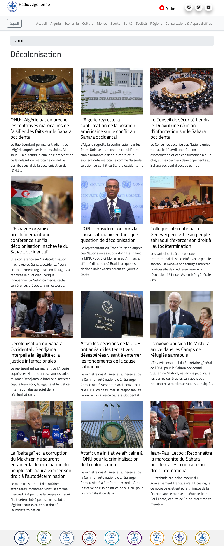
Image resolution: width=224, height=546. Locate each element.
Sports (115, 23)
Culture (87, 23)
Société (141, 23)
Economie (71, 23)
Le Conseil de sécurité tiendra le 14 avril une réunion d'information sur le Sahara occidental (180, 128)
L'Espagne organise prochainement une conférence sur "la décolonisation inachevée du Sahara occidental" (39, 240)
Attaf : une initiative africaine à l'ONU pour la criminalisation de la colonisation (111, 458)
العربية (14, 23)
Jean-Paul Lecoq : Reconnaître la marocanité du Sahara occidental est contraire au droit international (181, 461)
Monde (102, 23)
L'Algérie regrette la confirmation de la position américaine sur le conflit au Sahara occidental (107, 128)
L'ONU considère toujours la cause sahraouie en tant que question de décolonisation (110, 234)
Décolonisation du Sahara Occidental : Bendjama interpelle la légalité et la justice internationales (36, 352)
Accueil (41, 23)
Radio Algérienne (28, 6)
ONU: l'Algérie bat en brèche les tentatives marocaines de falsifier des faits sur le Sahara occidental (41, 128)
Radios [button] (167, 8)
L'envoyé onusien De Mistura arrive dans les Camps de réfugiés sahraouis (180, 349)
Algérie (55, 23)
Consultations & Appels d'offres (189, 23)
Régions (156, 23)
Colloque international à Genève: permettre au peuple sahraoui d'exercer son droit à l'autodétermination (180, 237)
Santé (128, 23)
